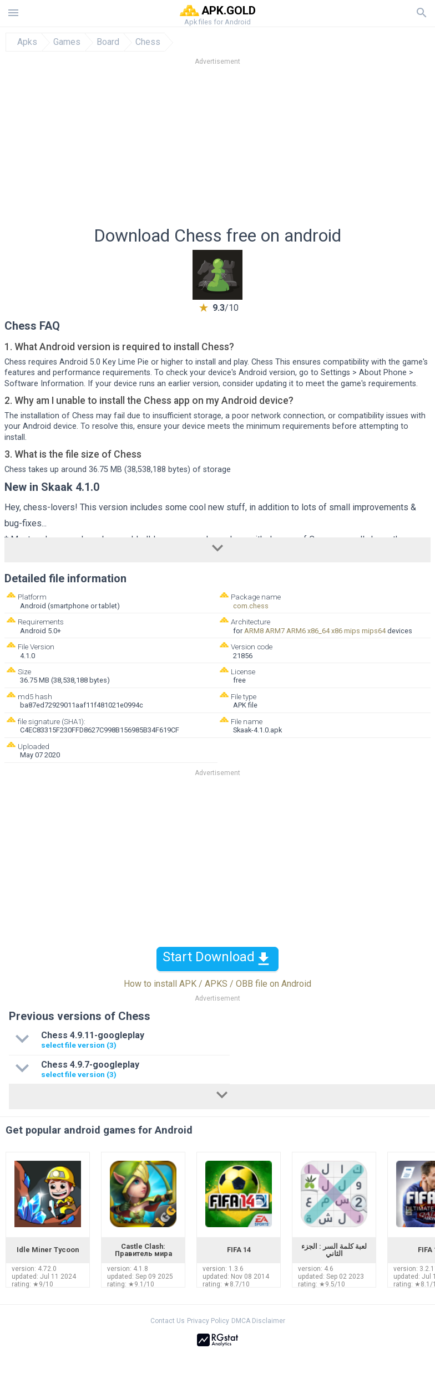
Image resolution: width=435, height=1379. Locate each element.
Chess (147, 42)
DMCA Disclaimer (258, 1321)
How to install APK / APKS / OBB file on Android (217, 983)
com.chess (251, 606)
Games (66, 42)
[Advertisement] (217, 149)
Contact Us (167, 1321)
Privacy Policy (208, 1321)
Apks (27, 42)
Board (108, 42)
